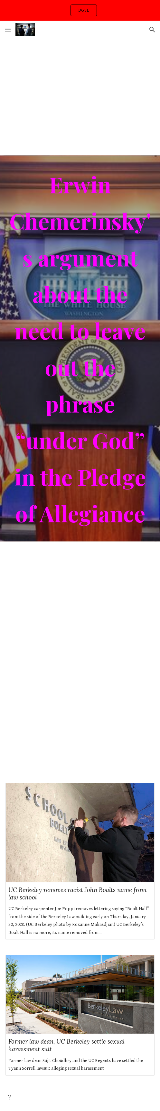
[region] (80, 10)
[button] (7, 29)
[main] (80, 348)
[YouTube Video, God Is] (80, 716)
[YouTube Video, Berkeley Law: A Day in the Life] (80, 97)
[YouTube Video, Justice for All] (80, 599)
